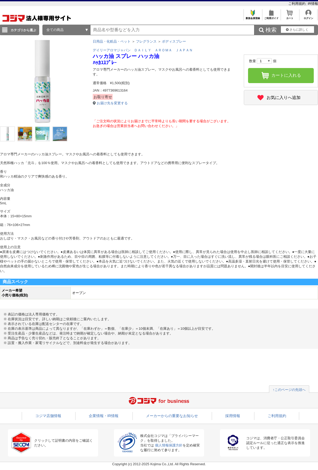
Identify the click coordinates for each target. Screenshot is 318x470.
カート (289, 17)
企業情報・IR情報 (103, 416)
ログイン (308, 17)
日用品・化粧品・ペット (112, 41)
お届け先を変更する (112, 103)
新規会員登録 (252, 17)
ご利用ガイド (271, 17)
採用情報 (232, 416)
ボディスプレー (174, 41)
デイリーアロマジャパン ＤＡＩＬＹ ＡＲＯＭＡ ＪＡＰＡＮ (143, 50)
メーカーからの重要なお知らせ (172, 416)
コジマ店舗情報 (48, 416)
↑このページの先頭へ (289, 390)
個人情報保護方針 (169, 445)
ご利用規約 (297, 4)
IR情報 (313, 4)
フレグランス (146, 41)
